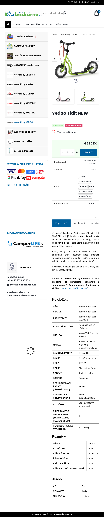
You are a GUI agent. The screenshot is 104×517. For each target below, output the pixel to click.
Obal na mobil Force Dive (34, 317)
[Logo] (23, 13)
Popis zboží (61, 223)
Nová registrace (91, 2)
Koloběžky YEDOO (69, 34)
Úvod (54, 34)
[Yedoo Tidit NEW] (75, 59)
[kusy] (65, 152)
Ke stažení (79, 223)
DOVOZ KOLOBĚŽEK (51, 24)
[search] (64, 13)
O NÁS (66, 24)
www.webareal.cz (63, 514)
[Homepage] (8, 24)
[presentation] (54, 59)
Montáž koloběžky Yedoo (74, 288)
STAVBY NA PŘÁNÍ (31, 24)
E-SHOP (17, 24)
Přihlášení (75, 2)
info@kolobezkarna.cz (23, 284)
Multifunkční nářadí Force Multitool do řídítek (31, 344)
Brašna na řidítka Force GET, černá (33, 368)
